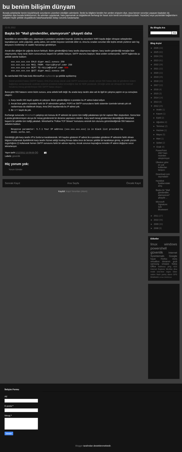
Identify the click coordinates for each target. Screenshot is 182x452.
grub (175, 261)
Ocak (159, 147)
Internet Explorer (157, 269)
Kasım (159, 114)
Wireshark (29, 115)
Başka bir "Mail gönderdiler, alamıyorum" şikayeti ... (163, 194)
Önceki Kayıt (133, 183)
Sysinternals (157, 256)
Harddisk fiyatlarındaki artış (163, 183)
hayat (153, 259)
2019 (156, 77)
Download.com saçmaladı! (163, 175)
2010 (156, 220)
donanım (166, 261)
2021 (156, 68)
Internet (173, 252)
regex (168, 272)
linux (153, 244)
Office (153, 266)
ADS (175, 267)
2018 (156, 81)
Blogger (79, 446)
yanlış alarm (167, 274)
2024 (156, 56)
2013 (156, 102)
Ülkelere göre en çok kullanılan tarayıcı (162, 166)
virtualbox (155, 261)
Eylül (158, 118)
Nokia (174, 264)
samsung (154, 264)
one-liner (160, 272)
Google (173, 256)
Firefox (164, 259)
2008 (156, 228)
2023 (156, 60)
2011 (156, 216)
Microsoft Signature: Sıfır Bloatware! (162, 206)
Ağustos (160, 122)
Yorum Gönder (15, 169)
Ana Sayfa (73, 183)
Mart (158, 138)
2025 (156, 52)
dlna (175, 269)
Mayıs (159, 134)
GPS (175, 274)
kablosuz (162, 267)
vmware (165, 264)
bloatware (154, 277)
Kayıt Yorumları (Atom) (76, 191)
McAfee (169, 269)
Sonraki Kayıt (12, 183)
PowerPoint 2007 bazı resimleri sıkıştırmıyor (163, 154)
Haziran (160, 130)
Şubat (159, 143)
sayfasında (50, 76)
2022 (156, 64)
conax (161, 277)
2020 (156, 73)
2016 (156, 89)
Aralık (159, 109)
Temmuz (160, 126)
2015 (156, 93)
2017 (156, 85)
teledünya (168, 277)
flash (159, 274)
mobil (152, 272)
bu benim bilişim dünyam (38, 6)
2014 (156, 97)
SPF (16, 110)
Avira (174, 259)
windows (170, 244)
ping (169, 267)
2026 (156, 48)
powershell (158, 248)
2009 (156, 224)
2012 (156, 106)
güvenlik (16, 156)
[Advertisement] (162, 330)
